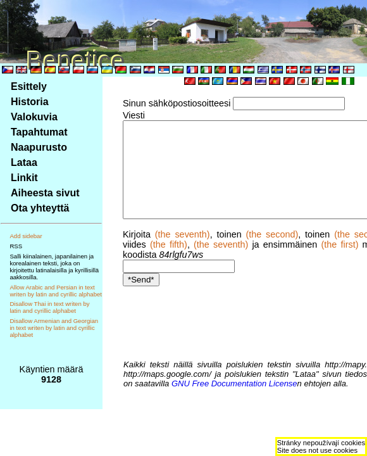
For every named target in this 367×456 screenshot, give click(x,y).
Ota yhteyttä (40, 208)
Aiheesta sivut (45, 192)
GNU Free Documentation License (223, 383)
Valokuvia (34, 116)
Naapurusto (39, 147)
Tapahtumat (39, 132)
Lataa (24, 162)
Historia (30, 101)
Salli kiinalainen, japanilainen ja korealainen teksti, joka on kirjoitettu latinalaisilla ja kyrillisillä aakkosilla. (54, 267)
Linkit (24, 177)
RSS (15, 246)
